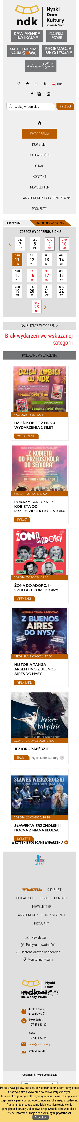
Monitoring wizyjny (40, 959)
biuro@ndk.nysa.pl (40, 1044)
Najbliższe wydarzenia (39, 325)
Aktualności (39, 155)
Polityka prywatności (40, 945)
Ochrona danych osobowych (40, 952)
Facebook (32, 93)
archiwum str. (37, 1051)
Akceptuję (41, 1117)
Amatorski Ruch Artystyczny (40, 198)
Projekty (39, 208)
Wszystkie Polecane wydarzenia (37, 842)
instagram (39, 93)
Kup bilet (39, 144)
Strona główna (39, 123)
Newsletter (39, 187)
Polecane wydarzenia (39, 355)
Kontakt (39, 176)
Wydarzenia (39, 134)
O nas (39, 166)
